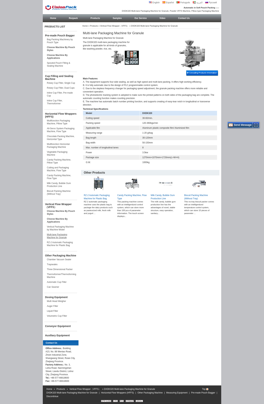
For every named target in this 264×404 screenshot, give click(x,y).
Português (183, 2)
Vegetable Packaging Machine (57, 153)
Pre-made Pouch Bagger (60, 35)
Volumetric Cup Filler (57, 316)
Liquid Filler (52, 311)
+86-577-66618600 (59, 378)
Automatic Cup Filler (57, 282)
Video (162, 18)
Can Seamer (53, 287)
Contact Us (184, 18)
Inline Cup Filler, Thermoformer (55, 102)
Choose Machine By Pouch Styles (61, 49)
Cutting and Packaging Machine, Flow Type (58, 169)
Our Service (140, 18)
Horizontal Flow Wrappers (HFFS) (60, 115)
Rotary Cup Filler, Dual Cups (61, 88)
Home (53, 18)
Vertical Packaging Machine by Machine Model (60, 228)
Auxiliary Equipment (57, 335)
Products (95, 18)
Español (168, 2)
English (154, 2)
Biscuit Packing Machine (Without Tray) (59, 192)
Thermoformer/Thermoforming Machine (61, 275)
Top (204, 389)
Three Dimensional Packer (60, 269)
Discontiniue (52, 396)
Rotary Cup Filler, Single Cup (61, 83)
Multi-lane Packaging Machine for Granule (57, 236)
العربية (197, 2)
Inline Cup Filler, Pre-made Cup (60, 94)
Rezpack (73, 18)
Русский (211, 2)
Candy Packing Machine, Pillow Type (59, 161)
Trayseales (52, 264)
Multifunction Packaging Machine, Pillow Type (58, 122)
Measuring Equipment (177, 392)
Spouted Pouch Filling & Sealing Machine (58, 64)
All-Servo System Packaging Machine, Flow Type (60, 130)
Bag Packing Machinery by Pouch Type (60, 41)
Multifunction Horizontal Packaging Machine (58, 145)
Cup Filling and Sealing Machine (59, 77)
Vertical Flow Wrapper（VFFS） (58, 206)
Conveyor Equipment (58, 326)
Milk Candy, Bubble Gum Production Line (59, 184)
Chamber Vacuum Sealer (59, 259)
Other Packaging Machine (60, 255)
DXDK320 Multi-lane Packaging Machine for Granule (71, 392)
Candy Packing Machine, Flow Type (59, 177)
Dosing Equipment (56, 297)
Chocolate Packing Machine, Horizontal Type (61, 137)
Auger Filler (52, 306)
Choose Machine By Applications (57, 56)
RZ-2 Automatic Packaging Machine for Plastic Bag (60, 244)
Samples (117, 18)
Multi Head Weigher (56, 301)
